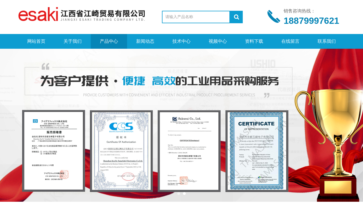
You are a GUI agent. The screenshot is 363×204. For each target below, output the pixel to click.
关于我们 (73, 41)
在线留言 (290, 41)
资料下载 (254, 41)
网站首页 (36, 41)
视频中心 (218, 41)
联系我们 (327, 41)
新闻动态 (145, 41)
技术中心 (181, 41)
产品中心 (109, 41)
